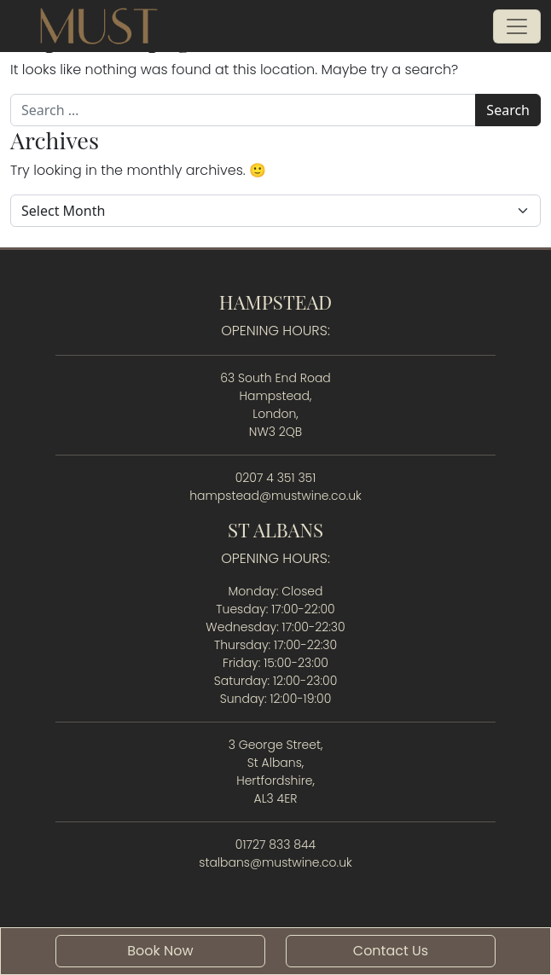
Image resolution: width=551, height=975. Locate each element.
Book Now (160, 950)
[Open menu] (517, 26)
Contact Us (390, 950)
